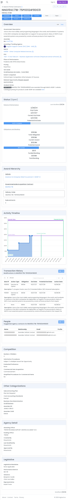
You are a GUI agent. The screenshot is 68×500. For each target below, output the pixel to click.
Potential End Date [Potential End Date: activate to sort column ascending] (45, 282)
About (4, 497)
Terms (16, 497)
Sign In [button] (53, 2)
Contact (10, 497)
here (43, 90)
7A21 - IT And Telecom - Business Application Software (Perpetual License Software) (31, 57)
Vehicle (7, 174)
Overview (7, 15)
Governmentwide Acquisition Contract (19, 184)
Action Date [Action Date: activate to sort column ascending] (58, 282)
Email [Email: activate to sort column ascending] (38, 329)
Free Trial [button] (62, 2)
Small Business (8, 403)
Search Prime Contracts (11, 7)
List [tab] (58, 24)
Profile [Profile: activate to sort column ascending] (60, 329)
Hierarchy (27, 15)
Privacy (21, 497)
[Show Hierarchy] (12, 41)
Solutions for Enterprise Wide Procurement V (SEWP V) (23, 177)
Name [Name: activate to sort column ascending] (6, 329)
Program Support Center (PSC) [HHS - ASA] (20, 46)
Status (17, 15)
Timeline (36, 15)
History (7, 18)
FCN (7, 41)
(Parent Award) (23, 80)
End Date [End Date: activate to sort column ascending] (34, 282)
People (17, 18)
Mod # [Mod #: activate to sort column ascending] (6, 282)
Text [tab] (62, 24)
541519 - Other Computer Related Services (17, 51)
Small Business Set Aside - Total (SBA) (16, 72)
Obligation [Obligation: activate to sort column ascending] (25, 282)
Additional (27, 18)
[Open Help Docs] (21, 7)
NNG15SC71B (9, 187)
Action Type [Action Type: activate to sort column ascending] (15, 282)
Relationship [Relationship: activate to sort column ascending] (22, 329)
